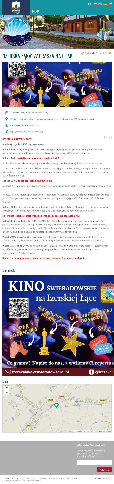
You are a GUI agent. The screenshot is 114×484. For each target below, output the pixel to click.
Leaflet (77, 431)
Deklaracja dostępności (31, 480)
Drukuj (88, 53)
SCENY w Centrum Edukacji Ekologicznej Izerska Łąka (34, 119)
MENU (35, 11)
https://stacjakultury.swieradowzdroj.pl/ (27, 131)
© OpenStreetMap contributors (99, 431)
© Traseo (84, 431)
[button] (56, 405)
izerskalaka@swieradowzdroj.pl (24, 125)
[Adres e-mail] (94, 462)
